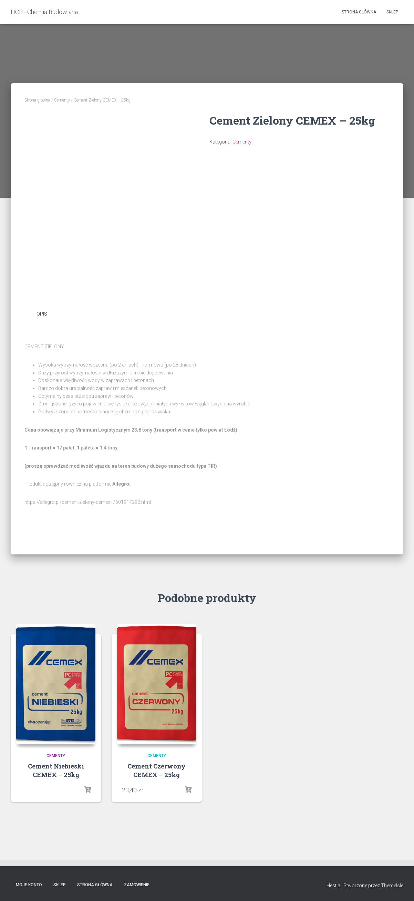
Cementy (62, 100)
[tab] (46, 314)
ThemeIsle (392, 885)
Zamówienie (136, 884)
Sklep (392, 12)
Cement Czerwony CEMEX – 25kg (156, 770)
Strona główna (359, 12)
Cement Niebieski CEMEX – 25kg (56, 770)
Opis (42, 314)
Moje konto (29, 884)
